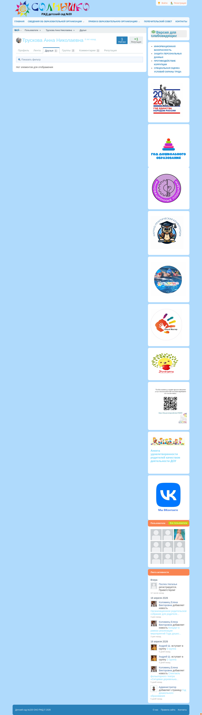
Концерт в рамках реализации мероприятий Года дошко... (166, 630)
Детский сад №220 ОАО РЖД (29, 710)
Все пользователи (178, 523)
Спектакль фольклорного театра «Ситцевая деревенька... (165, 676)
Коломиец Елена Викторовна (168, 604)
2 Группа (171, 659)
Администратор (167, 687)
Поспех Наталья (168, 584)
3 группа (171, 648)
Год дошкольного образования (168, 693)
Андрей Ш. (165, 645)
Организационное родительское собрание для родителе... (169, 612)
